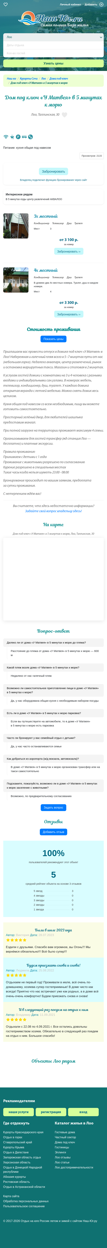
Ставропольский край (17, 1142)
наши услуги (18, 1112)
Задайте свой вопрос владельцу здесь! (53, 511)
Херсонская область (16, 1162)
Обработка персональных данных (26, 1201)
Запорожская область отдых (22, 1157)
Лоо (43, 78)
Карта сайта (11, 1196)
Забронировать (53, 171)
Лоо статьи (62, 1162)
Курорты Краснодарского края (23, 1132)
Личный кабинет (70, 4)
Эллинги (60, 1152)
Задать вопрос (53, 807)
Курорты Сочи (28, 78)
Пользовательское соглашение (24, 1206)
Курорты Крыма (13, 1147)
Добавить (94, 4)
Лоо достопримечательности (74, 1167)
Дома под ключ (59, 78)
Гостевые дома (65, 1132)
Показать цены (54, 339)
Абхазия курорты (14, 1176)
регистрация (51, 1112)
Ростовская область (16, 1181)
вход (83, 1112)
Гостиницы (62, 1147)
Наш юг (11, 78)
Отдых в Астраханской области (24, 1186)
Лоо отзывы (62, 1157)
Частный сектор (65, 1137)
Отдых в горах (12, 1137)
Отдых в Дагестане (16, 1152)
